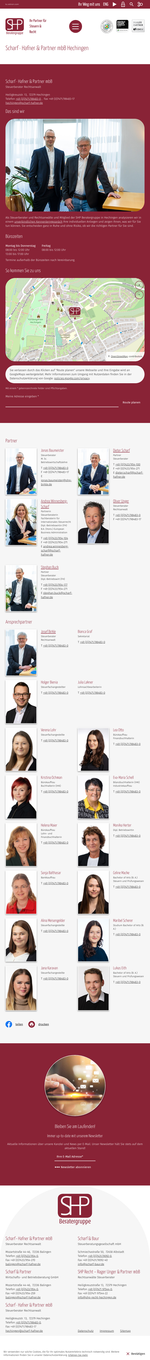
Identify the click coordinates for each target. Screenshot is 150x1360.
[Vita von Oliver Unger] (121, 501)
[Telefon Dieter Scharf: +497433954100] (127, 464)
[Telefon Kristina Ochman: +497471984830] (55, 791)
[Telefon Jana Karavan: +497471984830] (55, 978)
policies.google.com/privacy (71, 378)
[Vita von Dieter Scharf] (121, 451)
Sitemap (125, 1335)
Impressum (107, 1335)
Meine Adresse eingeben (22, 396)
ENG (105, 4)
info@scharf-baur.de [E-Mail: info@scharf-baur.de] (91, 1268)
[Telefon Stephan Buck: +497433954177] (55, 584)
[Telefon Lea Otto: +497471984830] (128, 744)
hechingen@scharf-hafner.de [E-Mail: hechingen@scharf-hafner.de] (24, 103)
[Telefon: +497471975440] (100, 1293)
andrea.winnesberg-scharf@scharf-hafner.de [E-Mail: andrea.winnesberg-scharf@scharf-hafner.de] (54, 550)
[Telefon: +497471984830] (28, 99)
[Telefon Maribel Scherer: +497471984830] (128, 934)
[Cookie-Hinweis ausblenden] (136, 1353)
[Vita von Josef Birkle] (48, 632)
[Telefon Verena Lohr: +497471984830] (55, 740)
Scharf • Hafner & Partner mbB (28, 1243)
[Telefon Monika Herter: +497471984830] (128, 835)
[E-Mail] (74, 1156)
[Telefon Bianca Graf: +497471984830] (92, 642)
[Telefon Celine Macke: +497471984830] (128, 887)
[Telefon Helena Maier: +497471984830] (55, 842)
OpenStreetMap (119, 356)
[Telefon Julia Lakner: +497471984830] (92, 692)
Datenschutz (86, 1335)
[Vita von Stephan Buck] (49, 567)
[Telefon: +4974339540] (27, 1260)
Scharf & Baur (88, 1243)
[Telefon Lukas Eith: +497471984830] (128, 982)
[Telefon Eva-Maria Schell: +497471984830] (128, 791)
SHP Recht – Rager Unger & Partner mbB (109, 1277)
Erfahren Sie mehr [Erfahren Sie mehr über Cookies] (78, 1355)
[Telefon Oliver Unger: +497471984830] (128, 515)
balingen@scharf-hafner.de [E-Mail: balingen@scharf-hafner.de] (22, 1268)
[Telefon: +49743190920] (99, 1260)
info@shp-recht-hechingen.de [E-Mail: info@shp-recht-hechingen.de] (97, 1302)
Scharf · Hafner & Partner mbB (28, 1310)
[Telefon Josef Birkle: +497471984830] (55, 645)
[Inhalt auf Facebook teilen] (16, 1024)
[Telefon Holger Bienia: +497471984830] (55, 692)
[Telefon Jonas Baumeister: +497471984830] (55, 468)
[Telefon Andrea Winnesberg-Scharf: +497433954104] (55, 538)
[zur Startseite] (14, 26)
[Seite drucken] (41, 1024)
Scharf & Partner (18, 1277)
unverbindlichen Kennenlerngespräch (38, 221)
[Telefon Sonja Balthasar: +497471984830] (55, 883)
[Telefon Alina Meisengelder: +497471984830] (55, 931)
